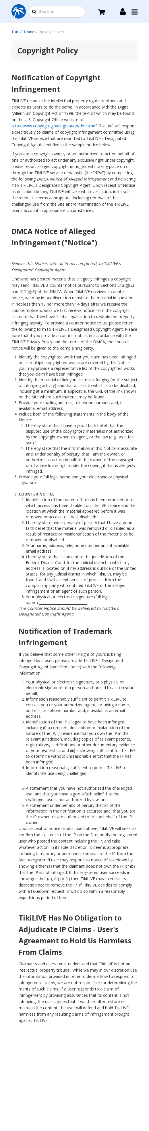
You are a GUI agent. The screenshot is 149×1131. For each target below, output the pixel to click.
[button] (34, 12)
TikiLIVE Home (22, 31)
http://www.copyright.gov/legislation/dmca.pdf (54, 126)
